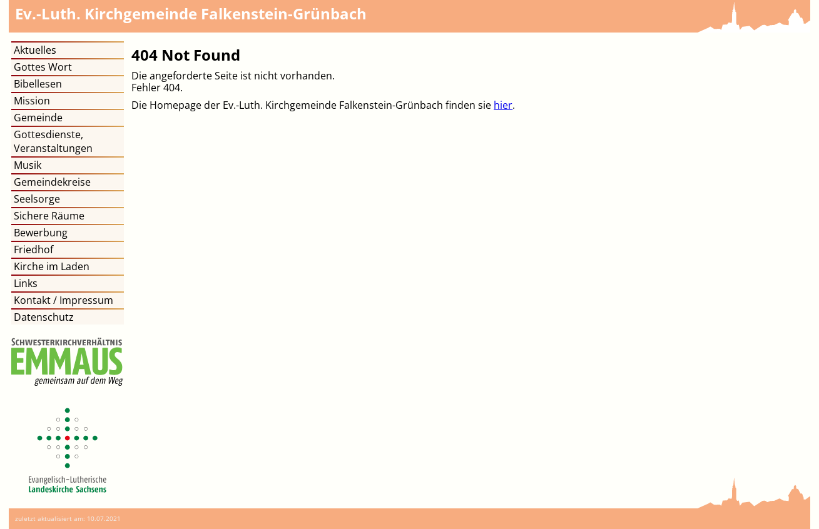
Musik (27, 165)
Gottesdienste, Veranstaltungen (53, 141)
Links (26, 283)
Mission (32, 101)
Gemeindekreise (52, 182)
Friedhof (33, 249)
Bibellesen (38, 84)
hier (503, 105)
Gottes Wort (43, 67)
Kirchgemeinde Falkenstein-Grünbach (191, 13)
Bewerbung (41, 232)
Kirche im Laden (51, 266)
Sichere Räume (49, 216)
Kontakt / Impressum (63, 300)
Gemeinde (38, 117)
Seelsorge (37, 199)
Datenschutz (44, 317)
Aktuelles (35, 50)
